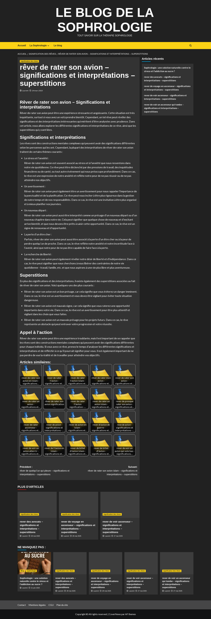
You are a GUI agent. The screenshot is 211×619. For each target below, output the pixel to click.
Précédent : (49, 471)
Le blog (58, 45)
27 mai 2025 (118, 536)
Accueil (22, 45)
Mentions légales (37, 604)
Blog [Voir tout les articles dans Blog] (22, 571)
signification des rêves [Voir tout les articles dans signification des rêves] (29, 61)
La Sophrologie (40, 45)
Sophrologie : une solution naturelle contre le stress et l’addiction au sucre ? (167, 69)
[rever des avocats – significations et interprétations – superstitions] (37, 505)
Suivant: (108, 471)
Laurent (25, 90)
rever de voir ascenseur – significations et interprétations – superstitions (165, 97)
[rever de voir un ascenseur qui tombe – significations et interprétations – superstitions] (176, 563)
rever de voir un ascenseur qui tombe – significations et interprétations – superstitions (164, 108)
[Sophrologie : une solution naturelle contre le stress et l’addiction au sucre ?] (34, 563)
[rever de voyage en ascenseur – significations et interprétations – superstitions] (78, 505)
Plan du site (62, 604)
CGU (51, 604)
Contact (22, 604)
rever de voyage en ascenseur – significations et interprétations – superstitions (167, 88)
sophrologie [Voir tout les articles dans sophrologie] (31, 571)
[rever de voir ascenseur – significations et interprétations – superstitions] (119, 505)
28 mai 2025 (35, 536)
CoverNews (115, 614)
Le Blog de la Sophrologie (104, 19)
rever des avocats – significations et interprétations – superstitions (162, 79)
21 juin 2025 (35, 588)
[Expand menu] (48, 45)
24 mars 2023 (37, 90)
